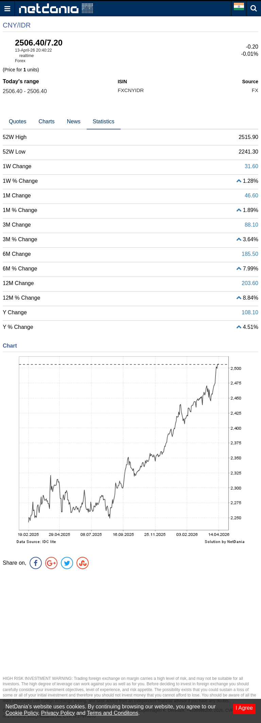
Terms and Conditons (112, 713)
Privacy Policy (58, 713)
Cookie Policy (21, 713)
